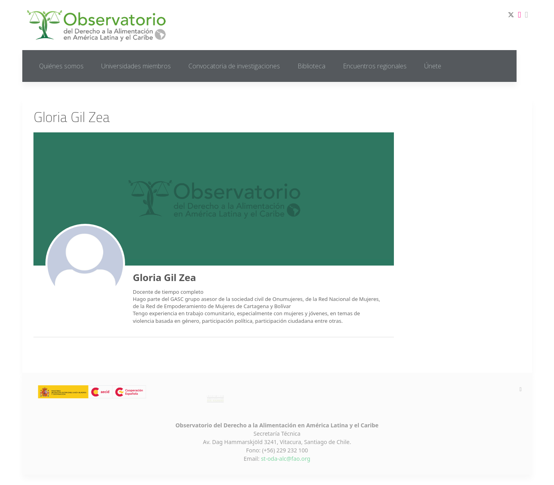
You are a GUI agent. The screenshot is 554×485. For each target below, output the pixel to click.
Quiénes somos (61, 66)
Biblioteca (311, 66)
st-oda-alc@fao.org (285, 458)
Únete (432, 66)
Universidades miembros (136, 66)
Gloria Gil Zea (164, 277)
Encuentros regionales (375, 66)
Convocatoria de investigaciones (234, 66)
